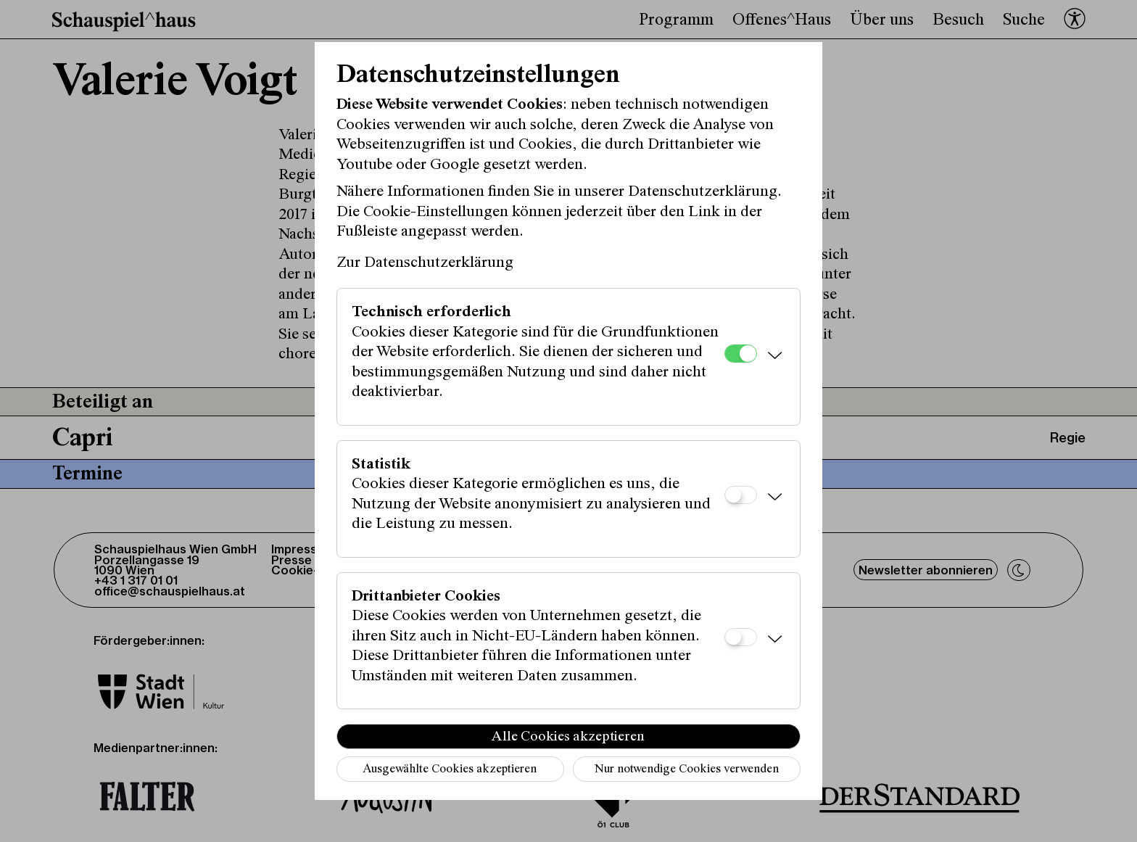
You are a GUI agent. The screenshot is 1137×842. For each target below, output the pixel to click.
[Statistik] (740, 495)
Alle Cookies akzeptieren (568, 737)
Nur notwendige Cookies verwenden (687, 770)
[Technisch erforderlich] (740, 353)
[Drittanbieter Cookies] (740, 637)
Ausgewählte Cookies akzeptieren (450, 770)
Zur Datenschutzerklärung (424, 263)
